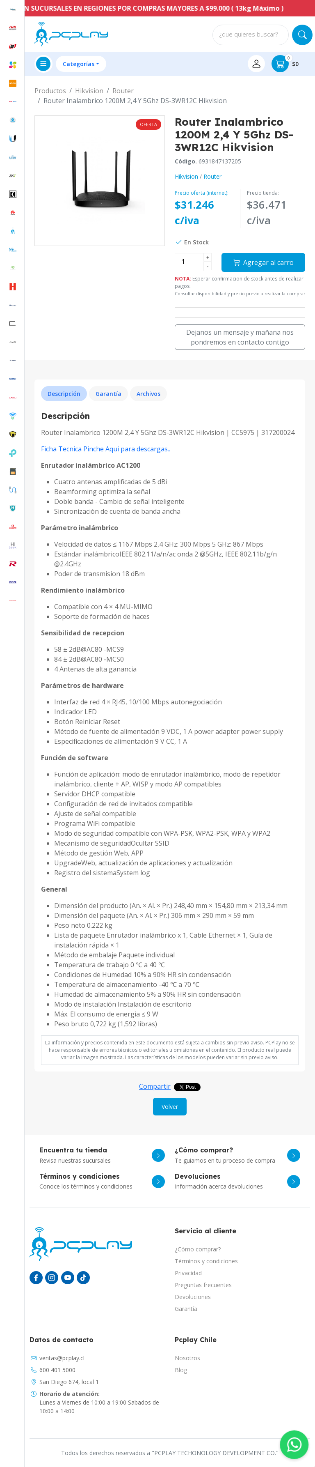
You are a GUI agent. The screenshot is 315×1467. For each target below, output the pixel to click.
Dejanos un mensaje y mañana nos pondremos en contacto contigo (240, 337)
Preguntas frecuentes (203, 1285)
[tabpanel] (170, 720)
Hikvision (89, 90)
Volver (170, 1107)
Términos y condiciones (206, 1261)
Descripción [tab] (64, 394)
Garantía (186, 1309)
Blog (181, 1370)
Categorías (78, 64)
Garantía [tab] (108, 394)
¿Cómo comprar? (198, 1249)
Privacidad (188, 1273)
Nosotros (187, 1358)
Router (123, 90)
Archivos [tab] (148, 394)
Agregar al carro (263, 262)
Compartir (155, 1086)
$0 (285, 63)
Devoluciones (193, 1297)
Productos (50, 90)
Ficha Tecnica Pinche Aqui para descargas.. (105, 448)
